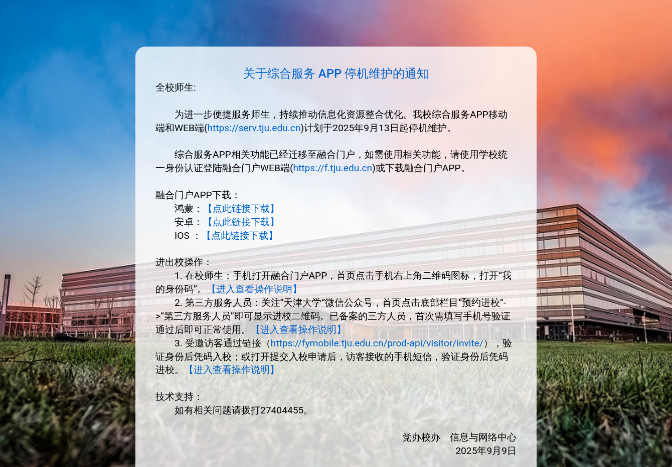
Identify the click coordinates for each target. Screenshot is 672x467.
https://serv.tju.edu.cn (253, 128)
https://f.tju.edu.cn (332, 168)
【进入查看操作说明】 (254, 289)
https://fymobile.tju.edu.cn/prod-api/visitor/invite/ (377, 343)
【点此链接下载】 (241, 208)
